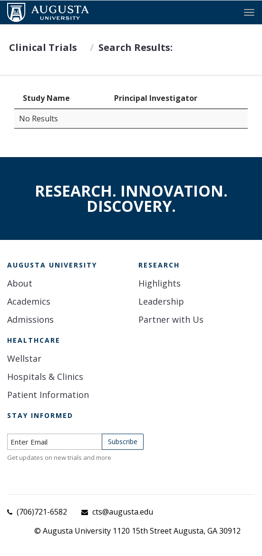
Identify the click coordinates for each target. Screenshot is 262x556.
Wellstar (24, 358)
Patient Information (48, 394)
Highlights (159, 283)
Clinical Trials (43, 47)
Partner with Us (171, 319)
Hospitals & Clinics (45, 376)
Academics (28, 301)
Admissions (30, 319)
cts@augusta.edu (122, 511)
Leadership (161, 301)
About (19, 283)
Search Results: (135, 47)
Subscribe (122, 441)
